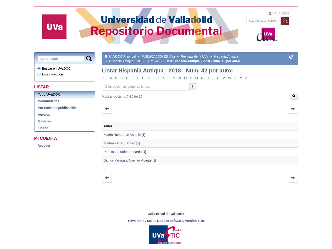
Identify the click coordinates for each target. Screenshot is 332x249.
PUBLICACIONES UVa (158, 56)
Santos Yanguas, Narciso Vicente (128, 160)
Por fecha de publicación (57, 108)
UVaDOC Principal (122, 56)
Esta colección (50, 74)
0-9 (104, 78)
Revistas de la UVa (194, 56)
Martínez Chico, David (120, 143)
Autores (44, 114)
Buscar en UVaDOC (54, 68)
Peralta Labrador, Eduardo (123, 152)
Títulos (43, 128)
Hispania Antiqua (226, 56)
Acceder (44, 145)
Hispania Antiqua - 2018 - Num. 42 (134, 61)
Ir (193, 86)
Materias (44, 121)
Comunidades (48, 101)
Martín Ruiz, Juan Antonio (122, 135)
